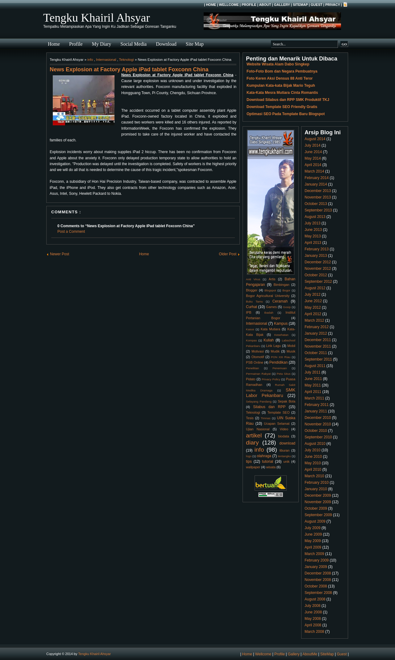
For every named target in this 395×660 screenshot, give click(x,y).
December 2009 (318, 495)
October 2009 (316, 508)
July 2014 (312, 145)
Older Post (227, 254)
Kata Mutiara (270, 329)
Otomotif (258, 357)
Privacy (332, 4)
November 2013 (318, 197)
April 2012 (313, 314)
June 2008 (313, 612)
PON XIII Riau (280, 357)
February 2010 (317, 482)
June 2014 (313, 152)
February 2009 (317, 560)
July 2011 (312, 372)
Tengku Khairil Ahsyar (96, 17)
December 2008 (318, 573)
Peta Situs (284, 373)
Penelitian (252, 368)
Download (166, 44)
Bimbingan (281, 284)
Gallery (282, 4)
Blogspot (270, 290)
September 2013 (318, 210)
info (90, 59)
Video (284, 429)
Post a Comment (71, 231)
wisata (271, 467)
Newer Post (59, 254)
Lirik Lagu (273, 346)
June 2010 (313, 456)
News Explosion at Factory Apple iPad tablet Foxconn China (129, 69)
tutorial (267, 461)
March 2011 (314, 398)
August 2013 (315, 217)
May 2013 (313, 236)
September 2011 (318, 359)
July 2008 (312, 606)
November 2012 (318, 268)
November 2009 (318, 502)
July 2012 (312, 294)
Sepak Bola (286, 401)
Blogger (251, 290)
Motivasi (258, 351)
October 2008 (316, 586)
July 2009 (312, 528)
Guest (316, 4)
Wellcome (229, 4)
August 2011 (315, 366)
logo (249, 456)
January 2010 (316, 489)
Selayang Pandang (259, 401)
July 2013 (312, 223)
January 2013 (316, 255)
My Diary (101, 44)
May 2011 (313, 385)
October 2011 (316, 353)
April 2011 (313, 392)
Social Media (133, 44)
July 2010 (312, 450)
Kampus (281, 323)
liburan (284, 450)
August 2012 (315, 288)
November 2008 (318, 580)
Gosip (287, 307)
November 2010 (318, 424)
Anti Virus (253, 279)
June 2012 (313, 301)
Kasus (250, 329)
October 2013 (316, 204)
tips (249, 461)
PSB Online (254, 362)
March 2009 (314, 554)
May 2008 (313, 618)
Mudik (275, 351)
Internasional (106, 59)
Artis (272, 279)
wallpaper (253, 467)
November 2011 (318, 346)
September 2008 (318, 593)
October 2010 (316, 430)
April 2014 (313, 165)
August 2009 (315, 521)
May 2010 (313, 463)
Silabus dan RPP (269, 407)
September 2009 (318, 515)
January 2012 (316, 333)
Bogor (286, 290)
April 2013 (313, 242)
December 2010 (318, 418)
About (265, 4)
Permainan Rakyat (258, 373)
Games (271, 307)
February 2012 (317, 327)
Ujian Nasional (258, 429)
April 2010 (313, 469)
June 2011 (313, 379)
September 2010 (318, 437)
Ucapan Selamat (276, 423)
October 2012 (316, 275)
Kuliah (269, 340)
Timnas (265, 418)
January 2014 (316, 184)
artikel (254, 435)
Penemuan (279, 368)
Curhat (251, 307)
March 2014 (314, 171)
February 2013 (317, 249)
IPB (248, 312)
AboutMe (309, 654)
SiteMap (300, 4)
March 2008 (314, 631)
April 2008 (313, 625)
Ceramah (280, 301)
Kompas (251, 340)
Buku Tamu (254, 301)
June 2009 (313, 534)
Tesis (250, 418)
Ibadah (268, 312)
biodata (283, 436)
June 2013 (313, 230)
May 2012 (313, 307)
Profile (249, 4)
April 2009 (313, 547)
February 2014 (317, 178)
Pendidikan (278, 362)
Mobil (291, 346)
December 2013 (318, 191)
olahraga (264, 456)
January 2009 (316, 567)
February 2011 (317, 405)
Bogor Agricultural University (267, 296)
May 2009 (313, 541)
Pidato (251, 379)
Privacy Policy (271, 379)
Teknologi (126, 59)
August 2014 (315, 139)
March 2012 (314, 320)
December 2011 (318, 340)
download (287, 443)
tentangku (284, 456)
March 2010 (314, 476)
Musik (291, 351)
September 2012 (318, 281)
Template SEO (279, 412)
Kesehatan (281, 334)
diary (252, 442)
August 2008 (315, 599)
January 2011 (316, 411)
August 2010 (315, 443)
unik (286, 461)
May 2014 (313, 158)
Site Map (195, 44)
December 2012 (318, 262)
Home (211, 4)
